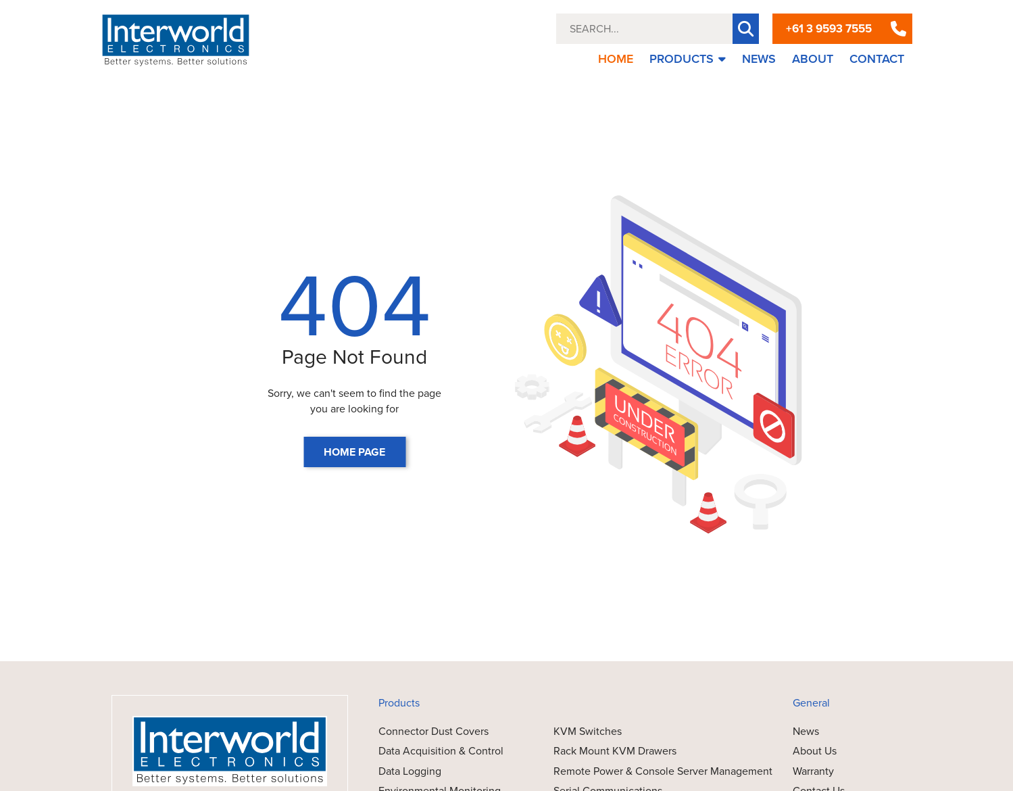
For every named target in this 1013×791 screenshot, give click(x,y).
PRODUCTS (687, 59)
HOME (615, 59)
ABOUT (812, 59)
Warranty (813, 771)
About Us (815, 751)
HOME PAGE (354, 452)
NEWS (759, 59)
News (806, 731)
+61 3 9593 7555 (829, 28)
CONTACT (876, 59)
